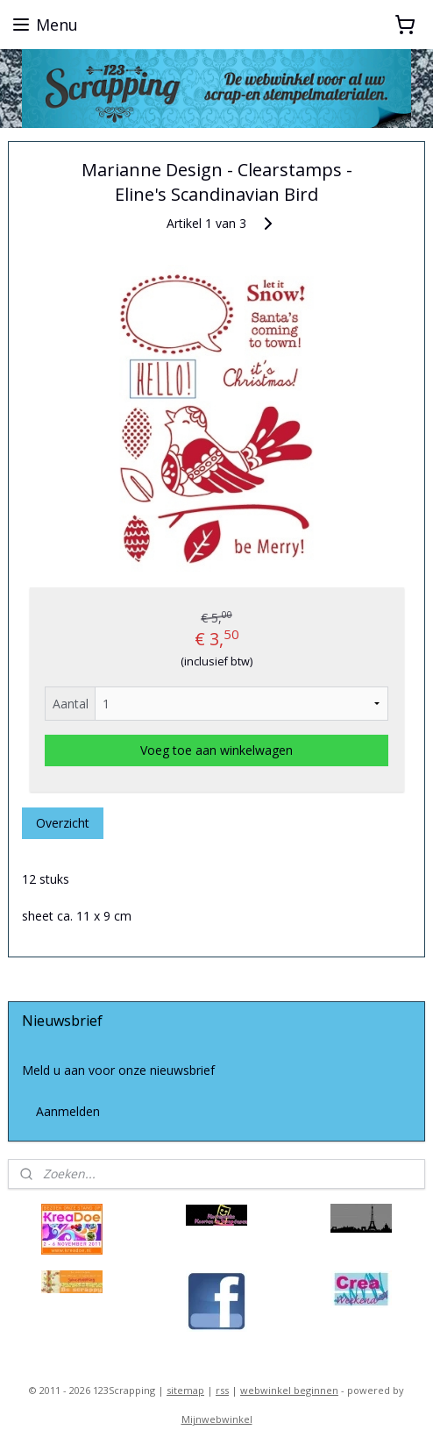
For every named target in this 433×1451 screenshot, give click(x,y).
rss (222, 1390)
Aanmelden (68, 1111)
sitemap (185, 1390)
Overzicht (62, 822)
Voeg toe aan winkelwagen (216, 750)
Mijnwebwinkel (216, 1419)
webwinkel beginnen (289, 1390)
